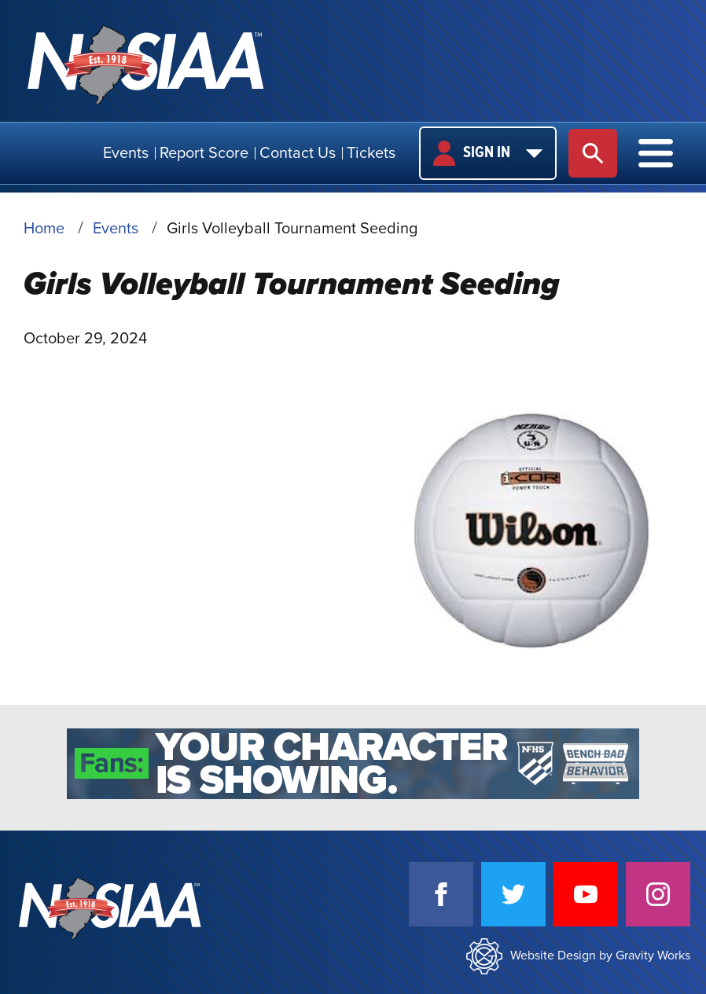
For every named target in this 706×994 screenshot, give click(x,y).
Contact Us (297, 153)
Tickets (371, 153)
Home (44, 228)
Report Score (204, 153)
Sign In (487, 153)
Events (126, 153)
